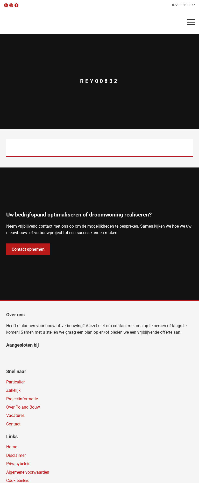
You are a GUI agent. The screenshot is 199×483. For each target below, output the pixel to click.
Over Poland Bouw (23, 407)
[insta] (11, 5)
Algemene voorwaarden (27, 472)
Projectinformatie (22, 398)
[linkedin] (6, 5)
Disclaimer (16, 455)
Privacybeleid (18, 463)
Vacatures (15, 415)
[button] (191, 22)
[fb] (16, 5)
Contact (13, 424)
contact (120, 325)
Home (11, 446)
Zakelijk (13, 390)
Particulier (15, 382)
